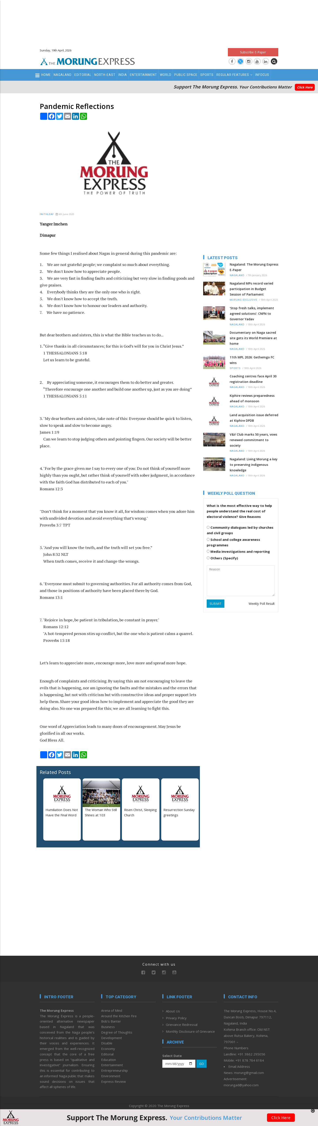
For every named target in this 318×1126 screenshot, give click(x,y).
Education (108, 1059)
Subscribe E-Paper (253, 52)
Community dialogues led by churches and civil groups (240, 530)
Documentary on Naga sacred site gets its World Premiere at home (253, 338)
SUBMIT (215, 603)
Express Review (113, 1081)
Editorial (82, 75)
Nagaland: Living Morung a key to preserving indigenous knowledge (254, 464)
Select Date (172, 1055)
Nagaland (63, 75)
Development (111, 1038)
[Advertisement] (159, 22)
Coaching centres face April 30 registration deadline (253, 379)
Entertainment (143, 75)
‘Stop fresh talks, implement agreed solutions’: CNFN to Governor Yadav (252, 313)
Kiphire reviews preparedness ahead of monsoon (252, 398)
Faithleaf (47, 214)
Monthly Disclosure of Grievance (190, 1031)
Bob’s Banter (111, 1021)
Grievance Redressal (181, 1024)
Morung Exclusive (243, 299)
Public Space (185, 75)
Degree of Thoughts (116, 1032)
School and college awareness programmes (233, 542)
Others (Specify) (222, 558)
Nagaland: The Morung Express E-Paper (254, 267)
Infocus (262, 75)
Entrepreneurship (114, 1070)
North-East (104, 75)
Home (46, 75)
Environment (110, 1076)
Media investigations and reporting (238, 551)
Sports (207, 75)
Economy (108, 1048)
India (122, 75)
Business (108, 1027)
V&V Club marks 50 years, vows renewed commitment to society (253, 440)
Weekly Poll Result (262, 603)
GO (201, 1064)
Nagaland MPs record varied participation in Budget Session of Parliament (251, 288)
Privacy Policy (176, 1018)
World (165, 75)
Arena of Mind (111, 1010)
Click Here (304, 87)
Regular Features (234, 75)
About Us (173, 1011)
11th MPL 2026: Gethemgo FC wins (252, 360)
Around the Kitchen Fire (119, 1016)
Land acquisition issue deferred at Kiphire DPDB (254, 418)
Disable (106, 1043)
